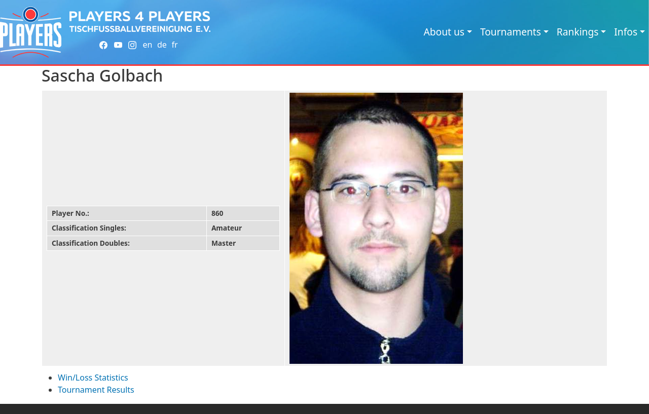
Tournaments (510, 32)
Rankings (578, 32)
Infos (625, 32)
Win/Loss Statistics (93, 377)
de (162, 44)
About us (443, 32)
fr (174, 44)
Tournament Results (96, 389)
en (147, 44)
